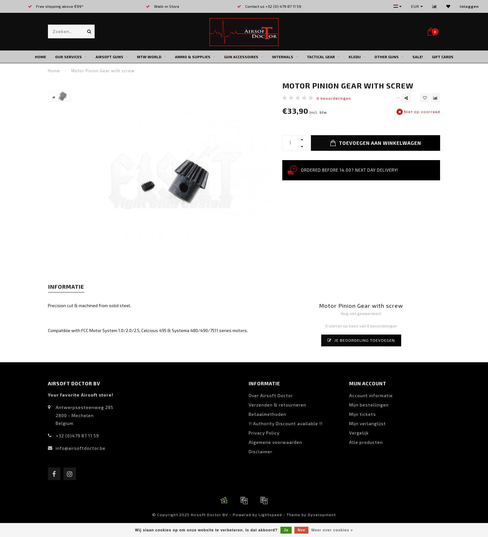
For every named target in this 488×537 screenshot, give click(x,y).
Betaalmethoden (267, 414)
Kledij (355, 57)
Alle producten (366, 442)
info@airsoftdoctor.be (81, 448)
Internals (282, 57)
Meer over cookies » (332, 530)
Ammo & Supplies (192, 57)
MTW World (149, 57)
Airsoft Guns (109, 57)
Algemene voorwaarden (275, 442)
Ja (286, 530)
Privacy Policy (264, 432)
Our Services (68, 57)
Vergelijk (359, 432)
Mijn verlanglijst (367, 423)
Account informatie (371, 395)
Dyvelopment (322, 514)
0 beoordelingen (334, 98)
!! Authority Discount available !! (285, 423)
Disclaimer (260, 451)
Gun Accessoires (241, 57)
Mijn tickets (362, 414)
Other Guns (386, 57)
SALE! (417, 57)
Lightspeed (270, 514)
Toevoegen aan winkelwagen (375, 143)
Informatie (66, 286)
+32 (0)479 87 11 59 (77, 435)
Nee (301, 530)
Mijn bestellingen (369, 404)
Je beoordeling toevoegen (361, 340)
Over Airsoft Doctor (271, 395)
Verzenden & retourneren (277, 404)
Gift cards (442, 57)
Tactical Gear (321, 57)
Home (40, 57)
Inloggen (469, 6)
